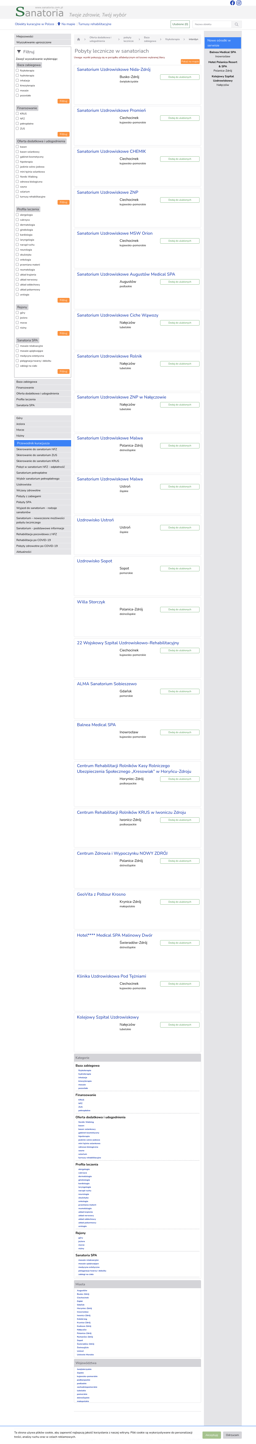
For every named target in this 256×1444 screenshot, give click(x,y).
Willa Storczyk (91, 602)
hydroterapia (27, 75)
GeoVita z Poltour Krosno (101, 894)
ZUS (22, 128)
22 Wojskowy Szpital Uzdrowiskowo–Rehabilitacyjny (128, 643)
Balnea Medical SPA (96, 725)
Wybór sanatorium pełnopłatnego (37, 479)
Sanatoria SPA (25, 405)
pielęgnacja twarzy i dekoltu (35, 361)
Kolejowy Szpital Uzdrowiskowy (108, 1017)
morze (23, 322)
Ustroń (80, 1351)
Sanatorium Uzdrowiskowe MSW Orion (115, 233)
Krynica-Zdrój (83, 1322)
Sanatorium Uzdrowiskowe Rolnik (109, 356)
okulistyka (25, 254)
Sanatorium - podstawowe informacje (40, 528)
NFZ (22, 118)
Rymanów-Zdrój (85, 1336)
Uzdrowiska (23, 484)
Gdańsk (80, 1304)
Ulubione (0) (180, 24)
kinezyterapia (27, 85)
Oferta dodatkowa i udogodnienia (37, 394)
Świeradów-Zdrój (85, 1343)
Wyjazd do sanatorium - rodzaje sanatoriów (36, 510)
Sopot (80, 1340)
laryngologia (27, 239)
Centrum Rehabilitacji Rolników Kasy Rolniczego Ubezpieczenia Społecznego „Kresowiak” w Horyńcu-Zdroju (134, 768)
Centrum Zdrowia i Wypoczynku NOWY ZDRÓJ (122, 853)
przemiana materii (30, 264)
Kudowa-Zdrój (84, 1326)
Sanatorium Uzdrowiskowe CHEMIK (111, 151)
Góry (19, 418)
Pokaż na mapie (190, 61)
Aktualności (23, 552)
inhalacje (25, 80)
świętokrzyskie (84, 1369)
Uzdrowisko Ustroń (95, 520)
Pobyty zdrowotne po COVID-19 (37, 546)
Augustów (82, 1290)
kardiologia (26, 234)
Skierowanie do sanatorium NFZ (36, 449)
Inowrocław (83, 1311)
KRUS (23, 113)
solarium (25, 191)
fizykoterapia (27, 70)
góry (22, 312)
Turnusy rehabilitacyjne (94, 24)
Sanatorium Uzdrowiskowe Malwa (110, 438)
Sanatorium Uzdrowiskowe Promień (111, 110)
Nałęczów (82, 1329)
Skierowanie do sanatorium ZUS (36, 455)
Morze (20, 430)
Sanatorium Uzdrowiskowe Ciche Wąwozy (117, 315)
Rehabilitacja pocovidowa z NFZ (36, 534)
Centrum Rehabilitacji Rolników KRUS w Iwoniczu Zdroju (131, 812)
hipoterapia (26, 161)
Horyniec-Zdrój (84, 1308)
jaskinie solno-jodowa (32, 166)
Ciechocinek (83, 1297)
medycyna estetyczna (32, 356)
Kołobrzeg (82, 1319)
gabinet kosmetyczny (32, 156)
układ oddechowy (30, 284)
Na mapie (66, 24)
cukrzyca (25, 220)
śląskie (80, 1372)
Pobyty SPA (23, 502)
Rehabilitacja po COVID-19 (33, 540)
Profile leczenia (26, 399)
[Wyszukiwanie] (236, 24)
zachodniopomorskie (87, 1387)
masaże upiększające (31, 351)
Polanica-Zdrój (84, 1333)
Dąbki (80, 1301)
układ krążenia (28, 274)
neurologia (26, 249)
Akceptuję (211, 1435)
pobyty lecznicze (129, 39)
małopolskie (83, 1401)
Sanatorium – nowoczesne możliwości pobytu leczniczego (40, 520)
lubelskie (81, 1390)
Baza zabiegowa (26, 382)
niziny (23, 327)
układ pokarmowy (30, 289)
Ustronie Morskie (85, 1354)
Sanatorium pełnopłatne (31, 473)
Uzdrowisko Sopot (94, 561)
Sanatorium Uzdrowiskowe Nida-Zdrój (114, 69)
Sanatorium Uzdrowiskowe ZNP (107, 192)
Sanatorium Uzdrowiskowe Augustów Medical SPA (126, 274)
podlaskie (82, 1383)
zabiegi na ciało (28, 366)
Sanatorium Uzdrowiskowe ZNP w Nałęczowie (121, 397)
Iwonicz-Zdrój (83, 1315)
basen (23, 147)
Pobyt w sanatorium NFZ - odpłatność (40, 467)
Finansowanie (25, 388)
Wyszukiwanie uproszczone (33, 42)
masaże (24, 90)
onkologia (25, 259)
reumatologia (27, 269)
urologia (24, 294)
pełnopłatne (27, 123)
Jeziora (20, 424)
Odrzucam (232, 1435)
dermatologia (27, 225)
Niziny (20, 436)
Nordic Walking (28, 176)
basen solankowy (29, 151)
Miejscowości (24, 36)
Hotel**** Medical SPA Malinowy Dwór (115, 935)
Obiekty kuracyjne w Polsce (34, 24)
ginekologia (26, 229)
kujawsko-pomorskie (87, 1376)
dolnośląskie (83, 1397)
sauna (23, 186)
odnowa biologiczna (31, 181)
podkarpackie (83, 1379)
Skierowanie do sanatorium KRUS (37, 461)
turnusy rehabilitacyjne (32, 196)
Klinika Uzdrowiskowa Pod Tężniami (111, 976)
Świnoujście (83, 1347)
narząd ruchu (27, 244)
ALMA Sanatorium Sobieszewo (107, 684)
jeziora (23, 317)
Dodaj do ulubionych (179, 77)
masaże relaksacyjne (31, 346)
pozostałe (25, 95)
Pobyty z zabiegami (28, 496)
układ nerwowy (29, 279)
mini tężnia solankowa (32, 171)
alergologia (26, 215)
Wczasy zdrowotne (28, 490)
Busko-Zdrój (83, 1294)
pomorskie (82, 1394)
